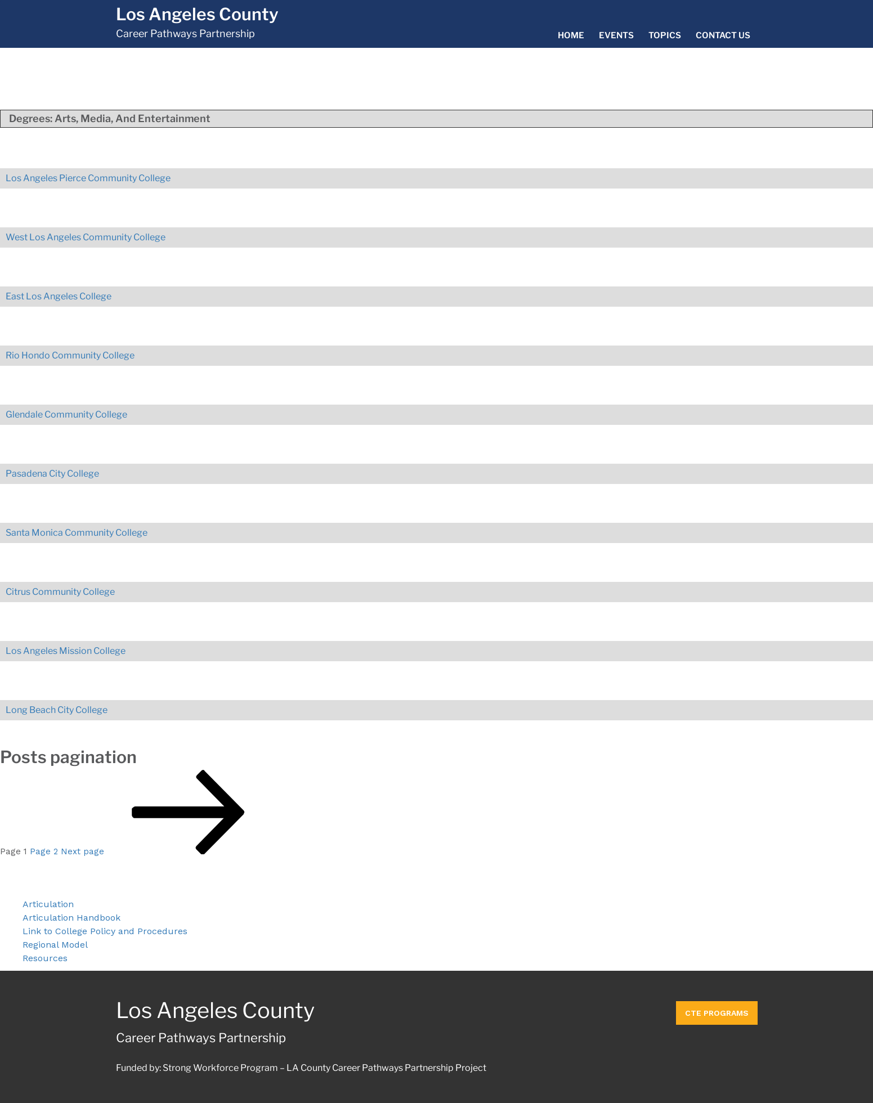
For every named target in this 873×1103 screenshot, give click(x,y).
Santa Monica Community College (76, 532)
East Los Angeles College (58, 296)
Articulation (48, 904)
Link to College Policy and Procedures (105, 931)
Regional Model (55, 944)
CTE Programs (717, 1010)
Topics (664, 35)
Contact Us (723, 35)
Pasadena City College (52, 473)
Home (571, 35)
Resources (45, 958)
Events (616, 35)
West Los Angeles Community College (85, 237)
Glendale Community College (66, 414)
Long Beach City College (57, 710)
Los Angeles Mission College (66, 650)
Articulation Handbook (71, 917)
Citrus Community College (60, 591)
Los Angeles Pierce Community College (88, 178)
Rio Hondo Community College (70, 355)
